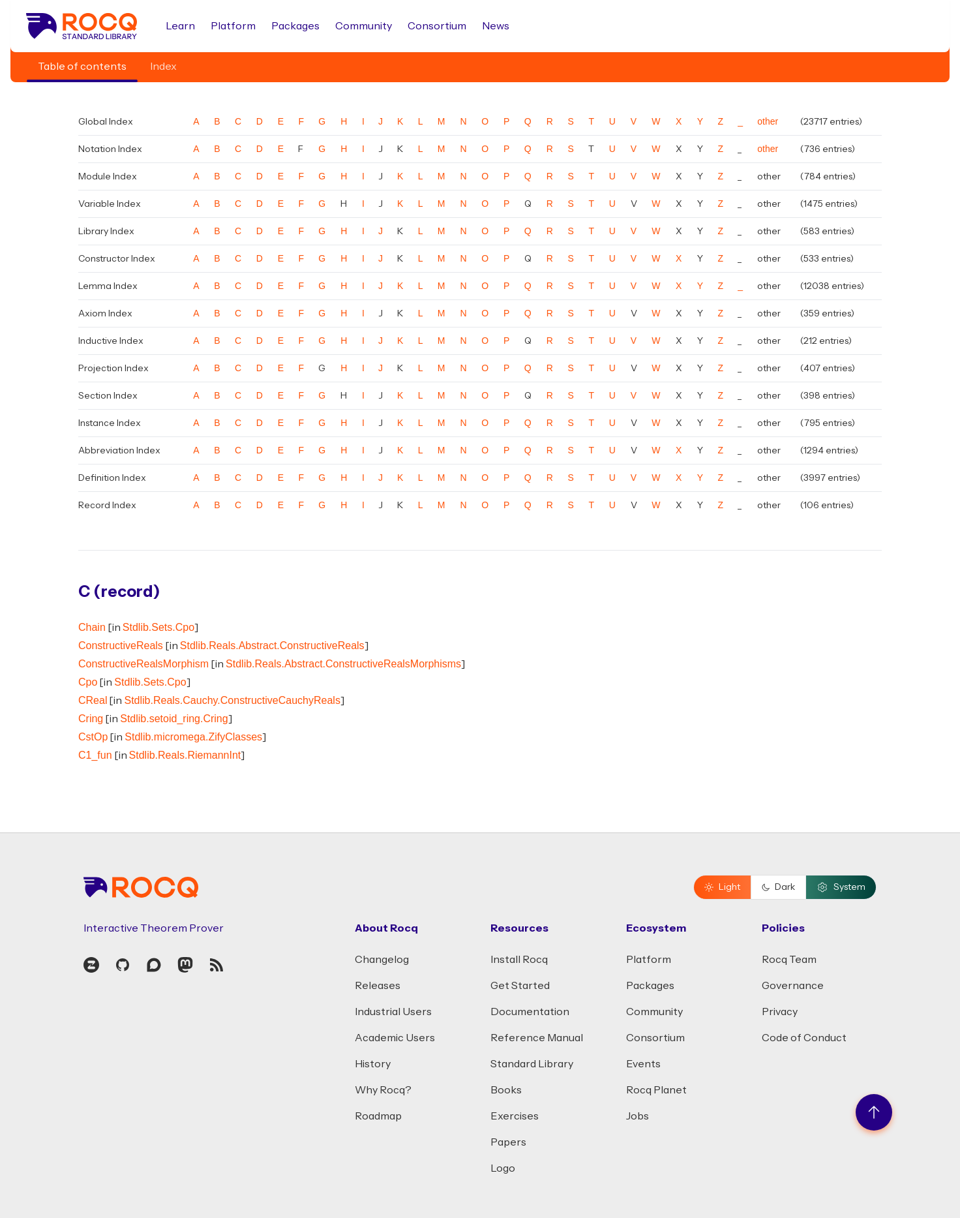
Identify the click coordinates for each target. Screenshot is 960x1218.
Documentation (529, 1012)
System (841, 887)
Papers (508, 1142)
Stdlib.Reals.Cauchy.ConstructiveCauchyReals (232, 700)
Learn (180, 26)
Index (163, 66)
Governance (793, 986)
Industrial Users (393, 1012)
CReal (92, 700)
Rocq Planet (656, 1090)
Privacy (780, 1012)
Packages (295, 26)
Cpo (87, 682)
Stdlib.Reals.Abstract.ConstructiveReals (272, 645)
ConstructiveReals (120, 645)
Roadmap (378, 1116)
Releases (377, 986)
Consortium (437, 26)
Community (363, 26)
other (767, 121)
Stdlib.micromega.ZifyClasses (193, 736)
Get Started (520, 986)
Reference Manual (536, 1038)
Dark (778, 887)
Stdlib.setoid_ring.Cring (174, 718)
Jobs (637, 1116)
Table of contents (82, 66)
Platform (233, 26)
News (495, 26)
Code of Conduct (804, 1038)
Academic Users (395, 1038)
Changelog (382, 959)
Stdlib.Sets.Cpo (158, 627)
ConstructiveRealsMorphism (143, 663)
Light (722, 887)
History (373, 1064)
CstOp (93, 736)
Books (506, 1090)
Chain (92, 627)
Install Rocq (519, 959)
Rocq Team (789, 959)
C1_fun (95, 755)
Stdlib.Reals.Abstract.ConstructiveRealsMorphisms (343, 663)
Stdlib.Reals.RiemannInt (185, 755)
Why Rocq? (383, 1090)
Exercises (514, 1116)
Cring (90, 718)
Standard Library (531, 1064)
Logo (502, 1168)
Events (643, 1064)
